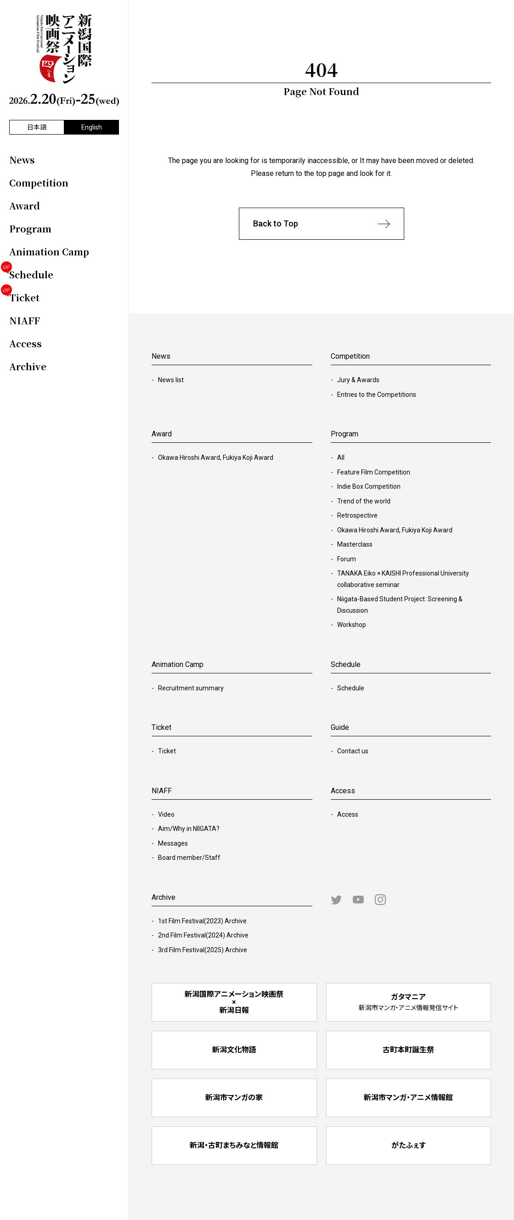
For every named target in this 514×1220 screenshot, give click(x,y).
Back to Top (321, 224)
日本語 (36, 127)
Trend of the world (363, 501)
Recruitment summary (191, 688)
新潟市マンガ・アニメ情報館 (408, 1097)
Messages (173, 843)
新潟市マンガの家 (234, 1097)
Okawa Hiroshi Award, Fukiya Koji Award (215, 457)
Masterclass (355, 544)
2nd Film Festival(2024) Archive (203, 935)
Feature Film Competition (373, 472)
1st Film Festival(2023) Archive (202, 921)
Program (344, 433)
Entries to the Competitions (376, 394)
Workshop (351, 624)
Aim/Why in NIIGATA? (189, 828)
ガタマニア (408, 1002)
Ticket (167, 751)
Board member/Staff (189, 857)
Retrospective (357, 515)
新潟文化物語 (234, 1049)
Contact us (352, 751)
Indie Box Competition (369, 486)
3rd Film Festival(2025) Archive (202, 950)
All (341, 457)
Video (166, 814)
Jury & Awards (358, 380)
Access (347, 814)
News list (171, 380)
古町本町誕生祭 (408, 1049)
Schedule (350, 688)
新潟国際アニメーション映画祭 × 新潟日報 (234, 1002)
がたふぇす (408, 1145)
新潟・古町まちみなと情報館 (234, 1145)
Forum (346, 559)
